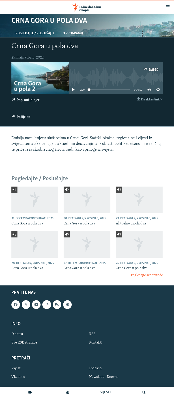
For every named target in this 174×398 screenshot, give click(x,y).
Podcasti (95, 368)
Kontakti (95, 342)
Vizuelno (18, 377)
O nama (17, 334)
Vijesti (16, 368)
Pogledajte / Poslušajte (35, 33)
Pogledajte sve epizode (147, 275)
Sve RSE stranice (24, 342)
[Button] (21, 118)
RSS (92, 334)
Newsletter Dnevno (103, 377)
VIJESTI (105, 392)
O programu (73, 33)
